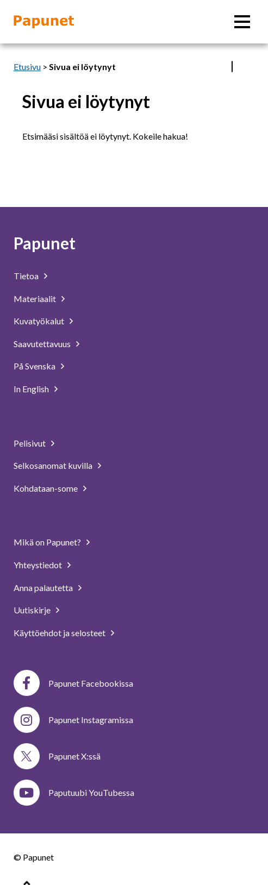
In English (31, 389)
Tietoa (26, 276)
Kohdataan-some (46, 488)
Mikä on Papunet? (47, 542)
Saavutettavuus (42, 343)
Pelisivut (30, 443)
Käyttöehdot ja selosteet (59, 632)
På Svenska (34, 366)
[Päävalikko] (242, 22)
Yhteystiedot (38, 565)
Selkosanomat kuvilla (53, 465)
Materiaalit (35, 298)
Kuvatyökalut (39, 321)
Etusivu (27, 66)
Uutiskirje (32, 610)
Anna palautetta (43, 587)
